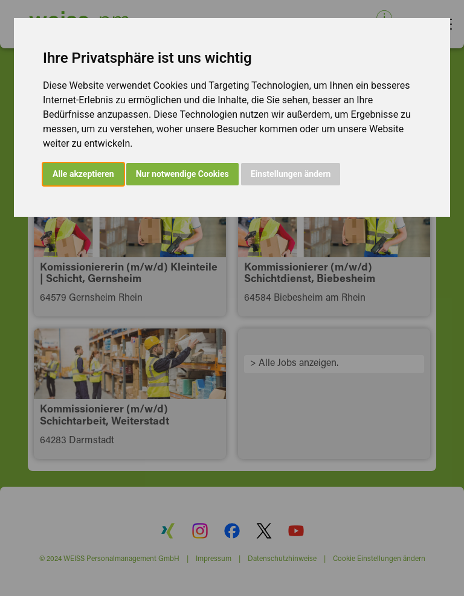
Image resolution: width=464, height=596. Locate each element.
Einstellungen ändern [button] (291, 174)
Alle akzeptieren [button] (83, 174)
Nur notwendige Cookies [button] (182, 174)
